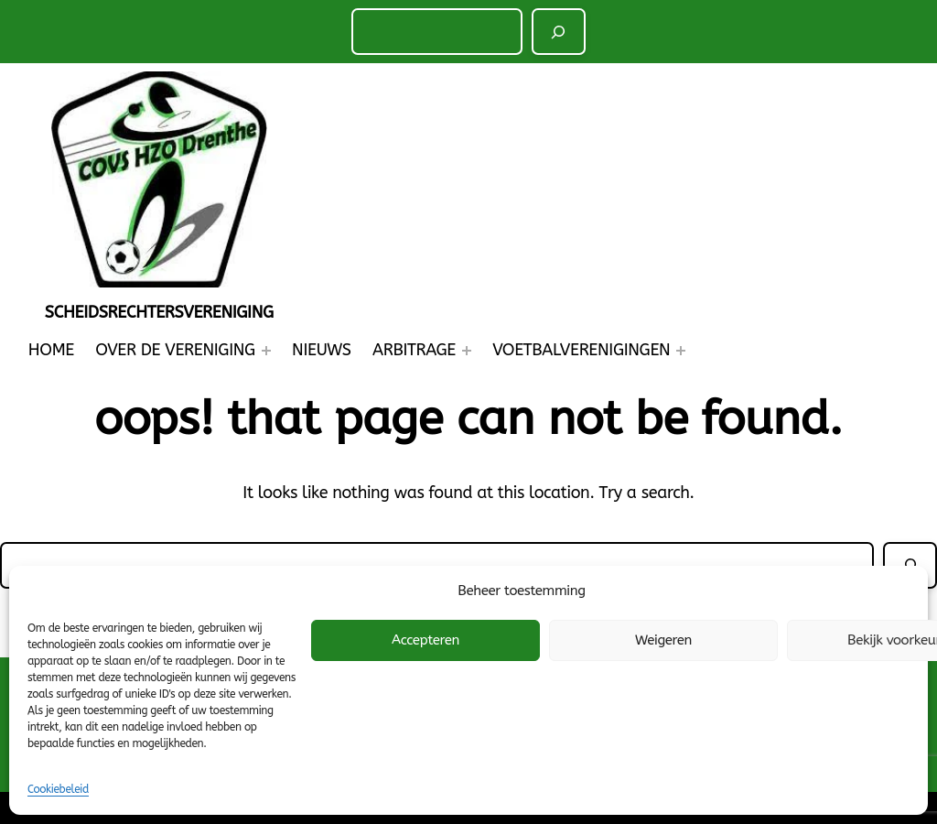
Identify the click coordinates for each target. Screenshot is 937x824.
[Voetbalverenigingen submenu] (680, 350)
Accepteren (425, 640)
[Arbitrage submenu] (466, 350)
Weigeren (663, 640)
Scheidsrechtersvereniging (159, 312)
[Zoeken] (559, 31)
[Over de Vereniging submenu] (266, 350)
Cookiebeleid (58, 789)
